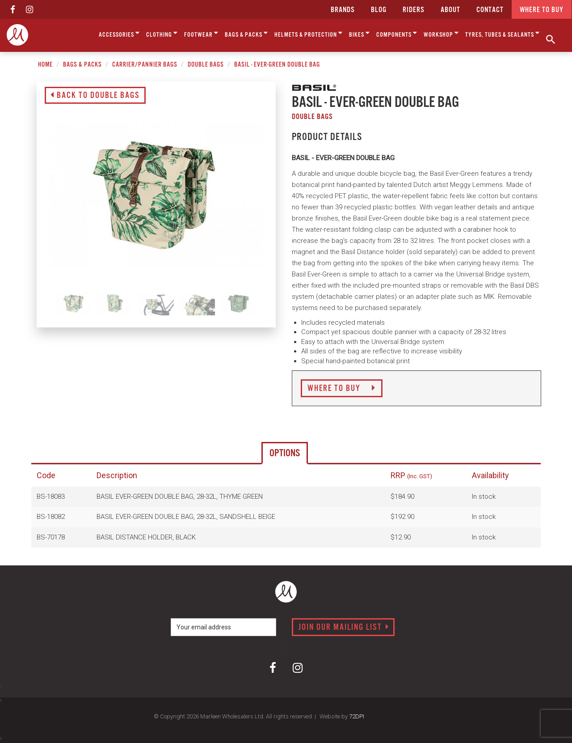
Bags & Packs (246, 33)
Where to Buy (341, 388)
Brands (343, 10)
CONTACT (490, 10)
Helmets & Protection (308, 33)
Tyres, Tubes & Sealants (502, 33)
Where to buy (542, 10)
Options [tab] (284, 453)
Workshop (441, 33)
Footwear (201, 33)
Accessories (119, 33)
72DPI (356, 716)
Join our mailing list (344, 627)
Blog (379, 10)
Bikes (359, 33)
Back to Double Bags (95, 95)
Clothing (162, 33)
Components (396, 33)
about (450, 10)
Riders (414, 10)
